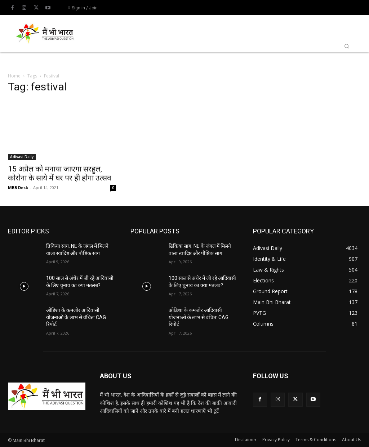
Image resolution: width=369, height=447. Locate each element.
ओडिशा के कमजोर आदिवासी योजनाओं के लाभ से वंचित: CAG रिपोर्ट (76, 317)
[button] (347, 46)
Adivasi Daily (22, 156)
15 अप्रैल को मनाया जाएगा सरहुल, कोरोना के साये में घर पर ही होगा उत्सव (59, 173)
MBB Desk (18, 187)
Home (14, 76)
